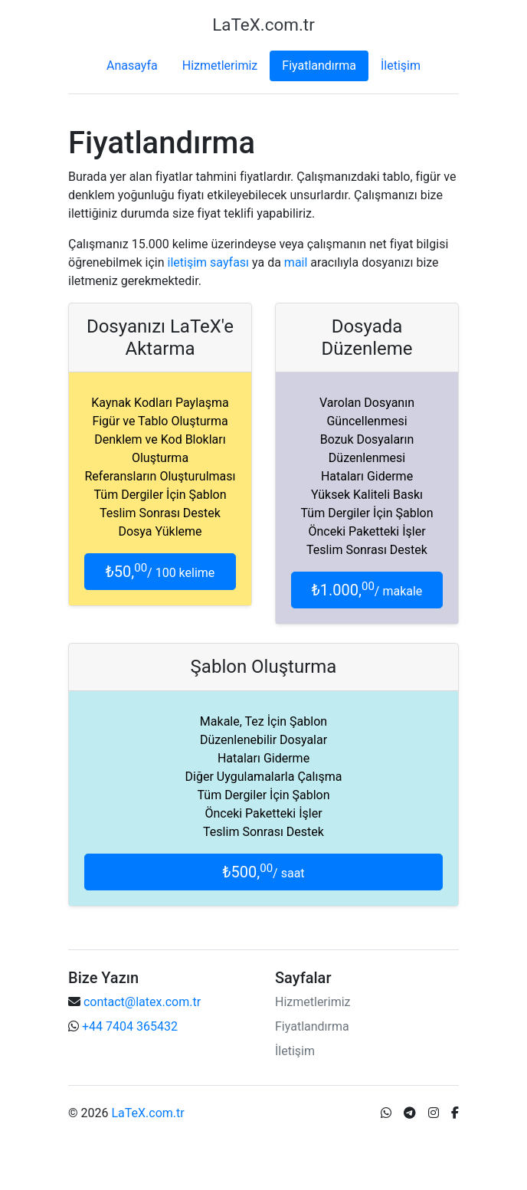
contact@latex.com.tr (142, 1002)
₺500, (263, 871)
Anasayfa (132, 65)
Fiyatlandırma (319, 65)
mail (296, 262)
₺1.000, (367, 589)
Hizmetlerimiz (220, 65)
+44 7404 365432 (130, 1026)
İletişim (401, 65)
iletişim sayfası (209, 262)
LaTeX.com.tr (147, 1113)
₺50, (160, 571)
